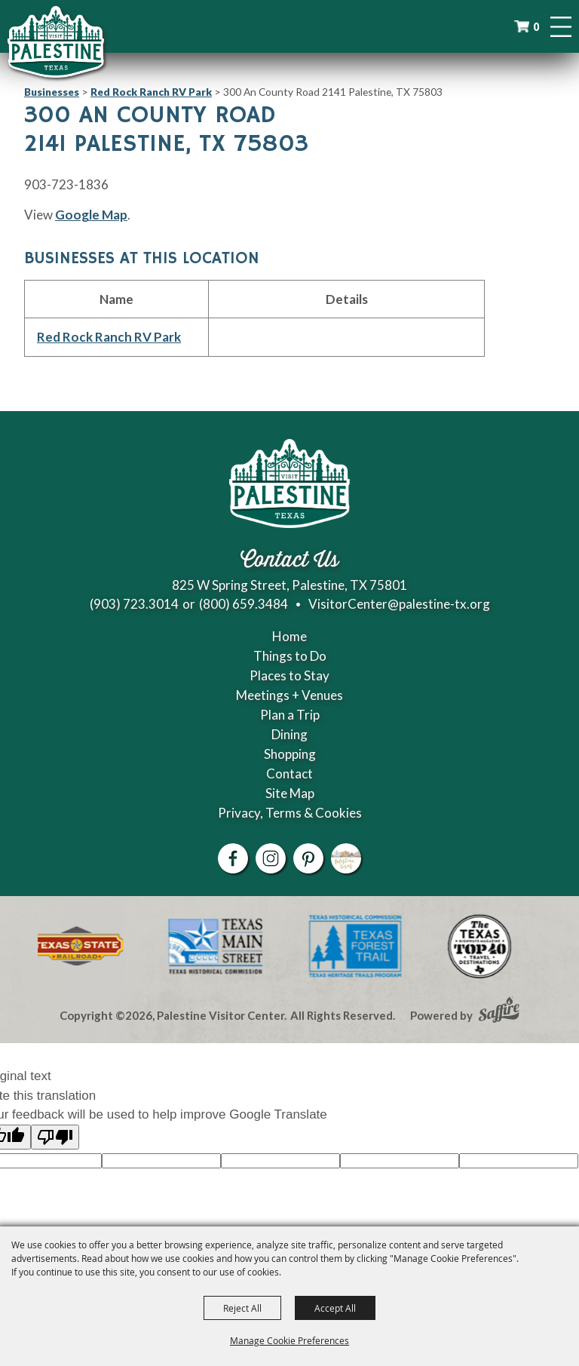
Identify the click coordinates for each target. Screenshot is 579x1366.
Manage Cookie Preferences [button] (289, 1340)
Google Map (91, 215)
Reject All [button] (242, 1308)
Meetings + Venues (289, 695)
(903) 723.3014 (134, 604)
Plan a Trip (290, 715)
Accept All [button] (335, 1308)
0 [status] (536, 26)
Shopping (290, 754)
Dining (289, 734)
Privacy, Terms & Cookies (290, 813)
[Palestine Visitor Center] (56, 41)
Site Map (289, 793)
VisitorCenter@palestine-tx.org (399, 604)
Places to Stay (289, 675)
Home (289, 636)
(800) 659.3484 (243, 604)
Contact (289, 773)
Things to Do (289, 656)
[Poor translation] (55, 1137)
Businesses (51, 91)
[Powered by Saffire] (499, 1011)
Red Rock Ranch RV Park (151, 91)
